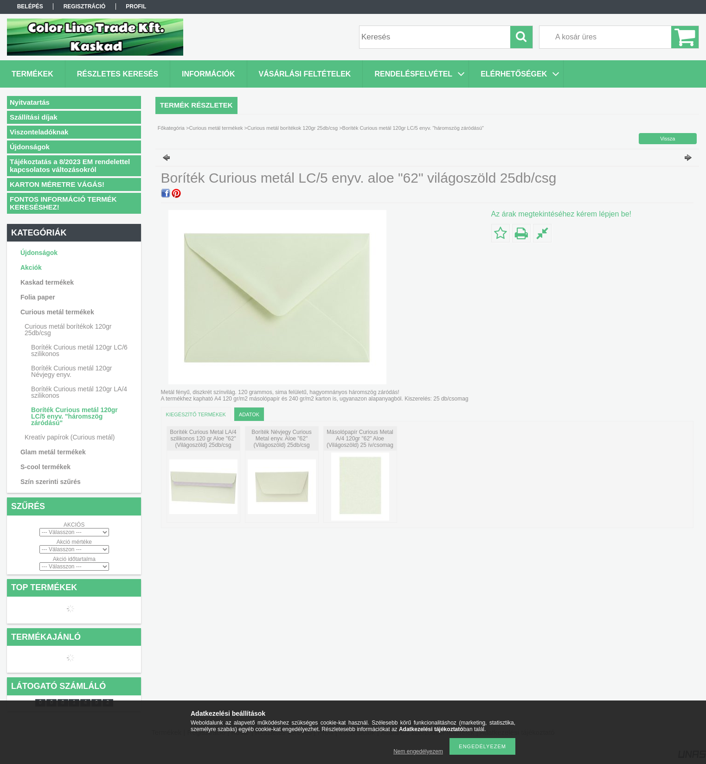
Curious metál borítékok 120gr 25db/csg (292, 128)
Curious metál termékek (216, 128)
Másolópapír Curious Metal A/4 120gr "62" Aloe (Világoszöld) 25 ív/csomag (360, 438)
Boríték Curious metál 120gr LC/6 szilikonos (79, 350)
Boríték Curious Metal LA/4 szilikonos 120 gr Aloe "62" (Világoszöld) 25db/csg (203, 438)
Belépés (30, 6)
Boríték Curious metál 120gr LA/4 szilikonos (79, 392)
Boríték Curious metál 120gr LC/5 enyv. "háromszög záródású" (74, 416)
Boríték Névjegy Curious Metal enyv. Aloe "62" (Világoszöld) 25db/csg (281, 438)
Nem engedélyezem (418, 751)
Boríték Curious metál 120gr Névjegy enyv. (71, 371)
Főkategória (171, 128)
